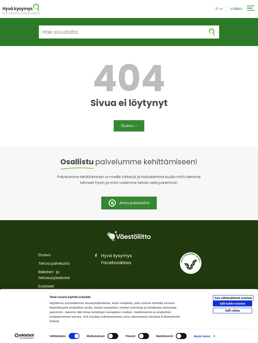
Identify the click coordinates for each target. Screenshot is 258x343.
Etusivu (129, 126)
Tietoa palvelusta (54, 263)
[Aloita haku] (212, 31)
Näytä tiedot (202, 335)
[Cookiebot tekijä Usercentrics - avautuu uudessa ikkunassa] (24, 335)
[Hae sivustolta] (122, 31)
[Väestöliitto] (129, 236)
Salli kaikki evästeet (232, 303)
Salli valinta (232, 310)
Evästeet (46, 286)
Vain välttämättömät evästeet (233, 297)
